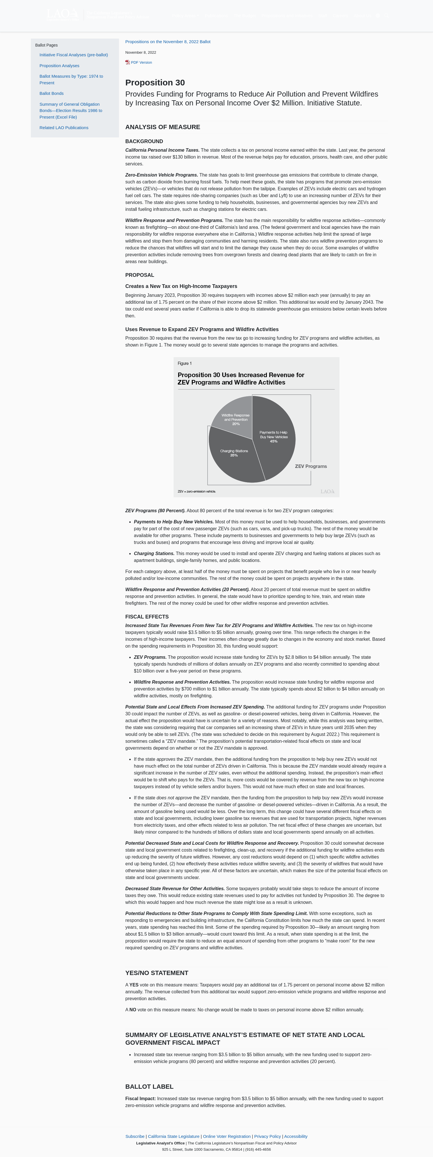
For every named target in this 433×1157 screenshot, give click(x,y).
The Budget (245, 15)
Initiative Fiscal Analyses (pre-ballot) (73, 54)
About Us (363, 15)
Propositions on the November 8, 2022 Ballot (167, 41)
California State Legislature (174, 1136)
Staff (322, 15)
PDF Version (138, 62)
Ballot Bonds (51, 93)
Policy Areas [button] (184, 15)
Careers (340, 15)
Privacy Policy (267, 1136)
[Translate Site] (378, 16)
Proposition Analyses (59, 65)
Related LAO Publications (63, 127)
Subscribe (135, 1136)
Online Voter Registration (227, 1136)
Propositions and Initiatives (287, 15)
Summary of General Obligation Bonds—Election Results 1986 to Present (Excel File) (70, 110)
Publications (216, 15)
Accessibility (296, 1136)
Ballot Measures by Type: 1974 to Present (71, 79)
